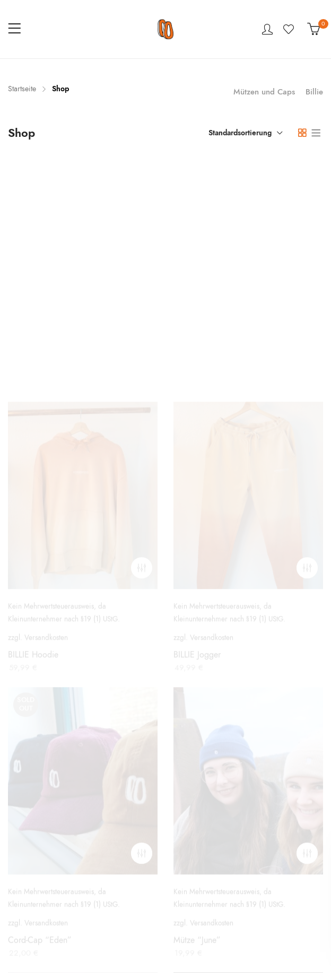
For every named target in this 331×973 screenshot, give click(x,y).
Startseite (22, 89)
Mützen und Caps (264, 91)
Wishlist (290, 29)
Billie (314, 91)
